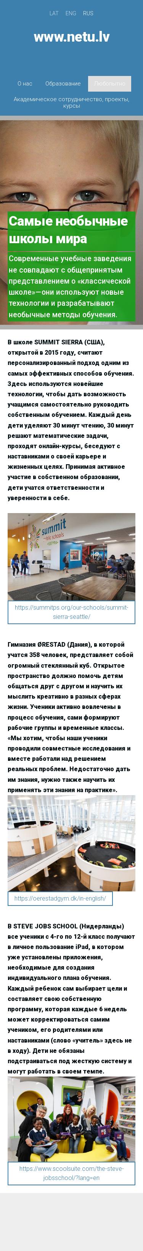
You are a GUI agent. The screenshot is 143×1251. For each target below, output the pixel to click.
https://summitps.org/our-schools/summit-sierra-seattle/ (72, 612)
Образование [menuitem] (63, 83)
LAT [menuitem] (54, 13)
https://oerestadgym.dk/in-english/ (60, 898)
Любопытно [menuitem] (109, 83)
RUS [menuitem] (88, 13)
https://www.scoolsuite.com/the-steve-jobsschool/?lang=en (71, 1173)
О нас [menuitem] (25, 83)
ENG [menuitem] (71, 13)
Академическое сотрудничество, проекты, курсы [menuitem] (71, 102)
